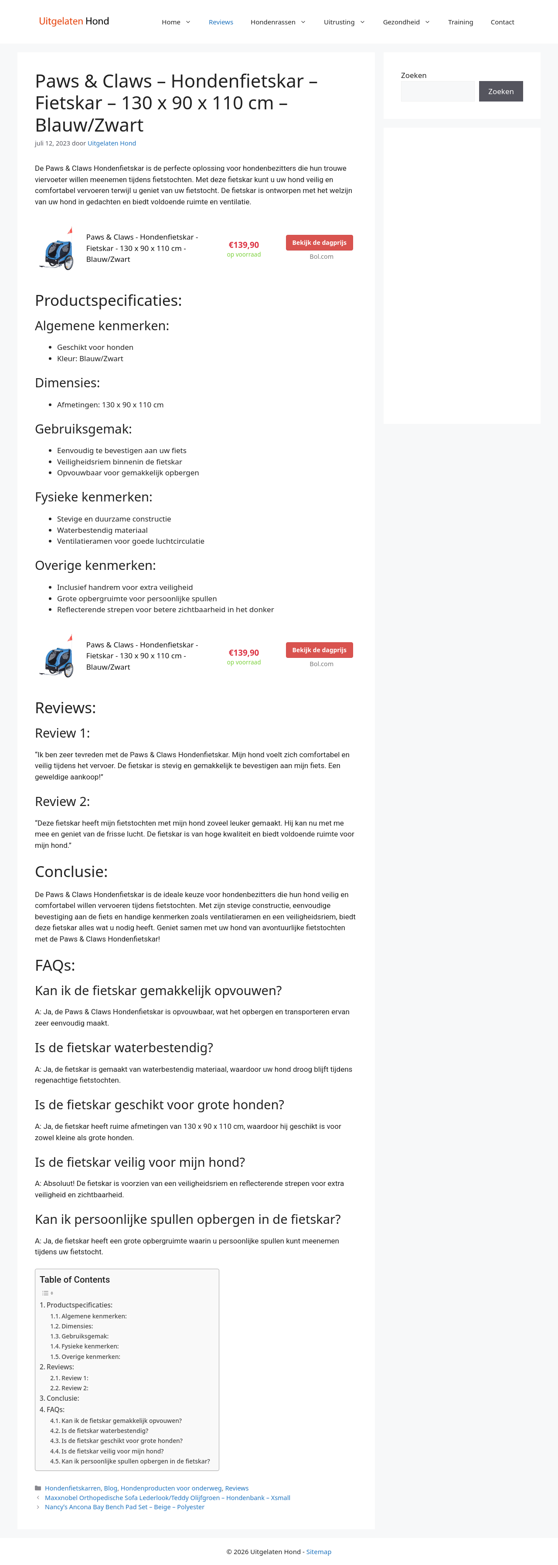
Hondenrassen (283, 22)
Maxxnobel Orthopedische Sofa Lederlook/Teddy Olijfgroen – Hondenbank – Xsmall (167, 1498)
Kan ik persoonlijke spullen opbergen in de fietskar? (135, 1461)
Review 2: (74, 1388)
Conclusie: (63, 1398)
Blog (111, 1488)
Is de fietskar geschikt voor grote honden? (122, 1440)
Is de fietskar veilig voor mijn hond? (112, 1451)
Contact (502, 21)
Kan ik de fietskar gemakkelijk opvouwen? (121, 1420)
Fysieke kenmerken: (90, 1346)
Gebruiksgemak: (85, 1336)
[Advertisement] (462, 275)
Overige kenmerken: (90, 1356)
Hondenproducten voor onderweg (171, 1488)
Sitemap (319, 1551)
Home (181, 22)
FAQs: (56, 1409)
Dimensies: (77, 1326)
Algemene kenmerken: (94, 1316)
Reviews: (60, 1366)
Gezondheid (411, 22)
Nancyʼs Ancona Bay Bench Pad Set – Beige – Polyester (124, 1507)
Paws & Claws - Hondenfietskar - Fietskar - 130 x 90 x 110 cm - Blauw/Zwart (142, 248)
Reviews (221, 21)
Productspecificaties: (79, 1305)
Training (460, 21)
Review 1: (74, 1378)
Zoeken (414, 75)
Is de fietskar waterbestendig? (104, 1430)
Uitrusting (349, 22)
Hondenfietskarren (73, 1488)
